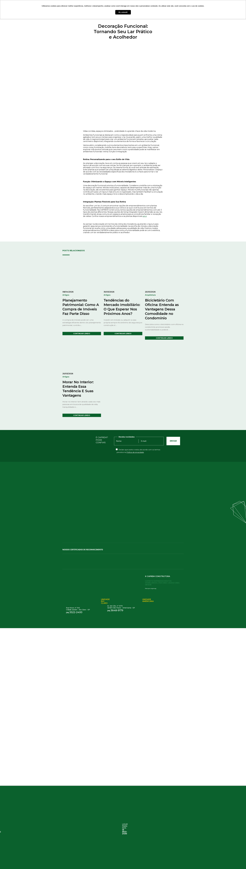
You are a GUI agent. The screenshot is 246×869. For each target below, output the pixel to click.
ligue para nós (125, 827)
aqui (145, 216)
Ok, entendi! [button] (123, 12)
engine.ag (153, 588)
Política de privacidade (135, 452)
